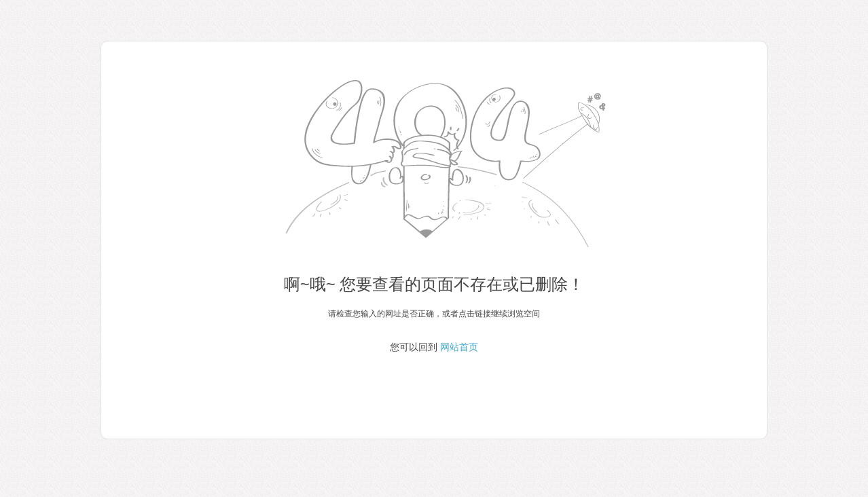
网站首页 (459, 347)
